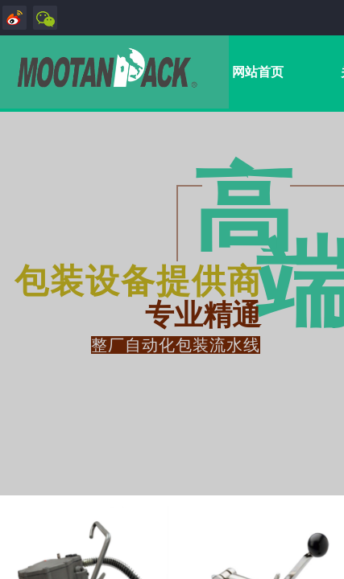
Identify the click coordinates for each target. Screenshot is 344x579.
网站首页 (258, 72)
